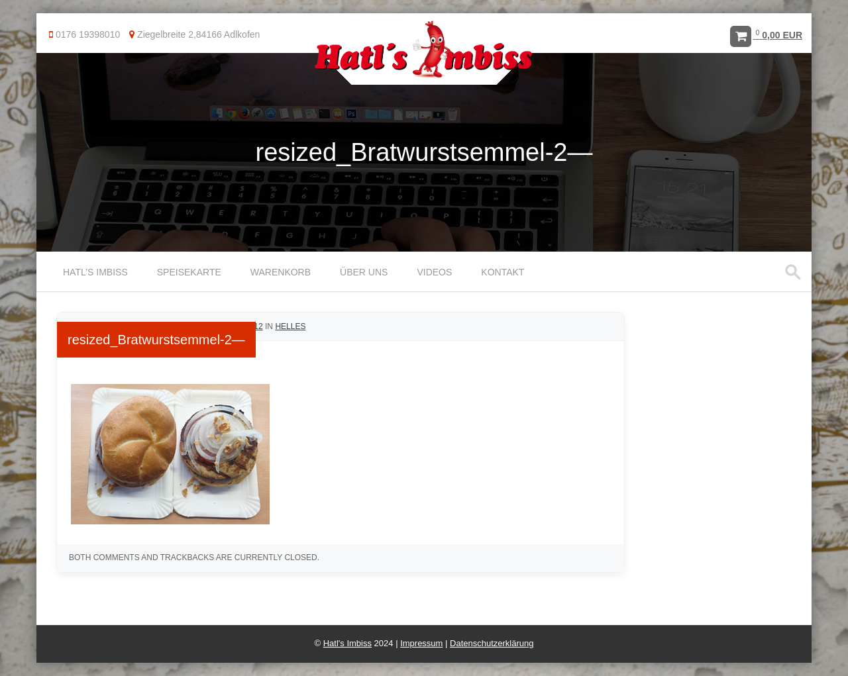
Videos (434, 272)
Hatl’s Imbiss (95, 272)
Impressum (421, 643)
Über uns (364, 272)
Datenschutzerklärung (491, 643)
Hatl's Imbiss (347, 643)
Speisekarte (189, 272)
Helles (290, 326)
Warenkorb (280, 272)
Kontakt (502, 272)
